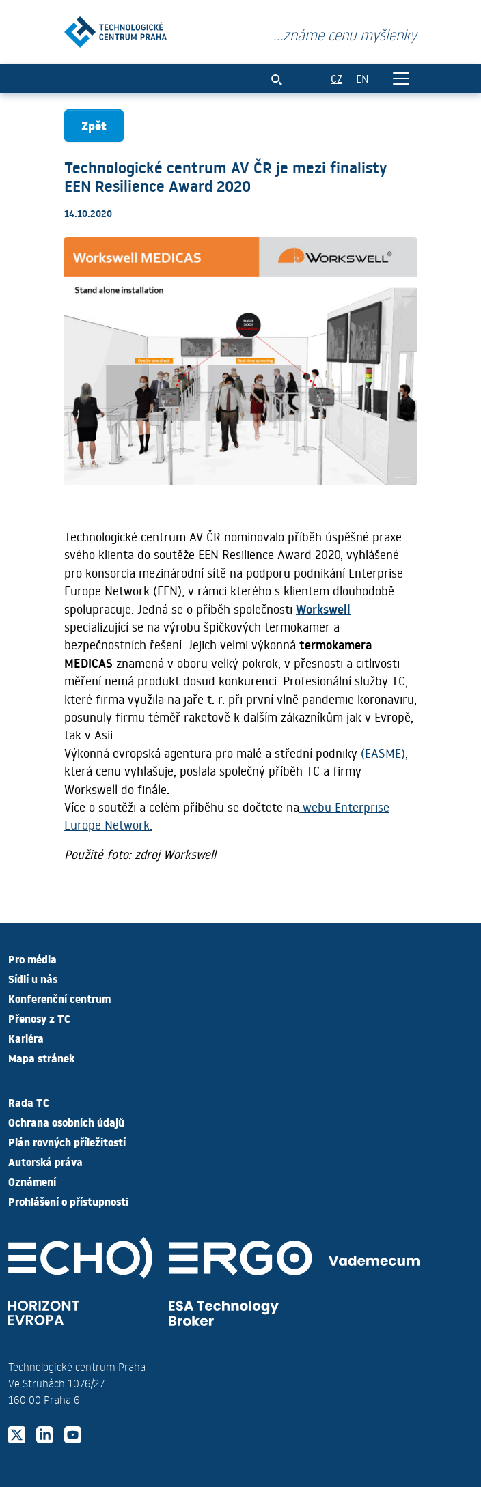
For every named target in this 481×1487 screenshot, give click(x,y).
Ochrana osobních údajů (66, 1122)
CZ (336, 78)
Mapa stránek (41, 1057)
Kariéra (26, 1038)
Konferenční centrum (59, 998)
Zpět (94, 125)
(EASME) (383, 753)
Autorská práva (45, 1161)
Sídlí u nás (32, 978)
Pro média (32, 958)
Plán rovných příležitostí (67, 1141)
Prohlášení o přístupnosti (68, 1201)
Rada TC (28, 1102)
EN (362, 78)
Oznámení (32, 1181)
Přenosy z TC (39, 1018)
